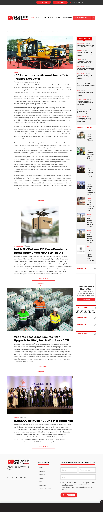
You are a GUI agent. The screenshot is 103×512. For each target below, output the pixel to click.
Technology (79, 107)
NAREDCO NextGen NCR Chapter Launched (90, 173)
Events (50, 18)
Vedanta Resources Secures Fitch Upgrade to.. (90, 156)
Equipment (16, 32)
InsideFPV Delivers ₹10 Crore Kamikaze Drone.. (90, 139)
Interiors (79, 59)
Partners (42, 475)
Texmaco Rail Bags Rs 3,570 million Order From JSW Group (85, 102)
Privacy (41, 482)
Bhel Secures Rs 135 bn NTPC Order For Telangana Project (86, 85)
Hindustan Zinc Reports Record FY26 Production (90, 254)
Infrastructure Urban (19, 246)
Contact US (67, 18)
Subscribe (60, 2)
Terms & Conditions (45, 489)
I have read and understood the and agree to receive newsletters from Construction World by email (78, 486)
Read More (43, 278)
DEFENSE (88, 131)
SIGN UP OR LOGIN (76, 2)
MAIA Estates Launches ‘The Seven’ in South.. (90, 221)
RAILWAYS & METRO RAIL (81, 98)
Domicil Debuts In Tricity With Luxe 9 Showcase (85, 61)
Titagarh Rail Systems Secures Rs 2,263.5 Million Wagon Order (85, 119)
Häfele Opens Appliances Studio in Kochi (90, 205)
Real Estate (17, 417)
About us (42, 471)
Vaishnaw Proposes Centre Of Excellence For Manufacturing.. (85, 110)
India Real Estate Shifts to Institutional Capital (91, 189)
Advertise (43, 2)
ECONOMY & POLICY (81, 43)
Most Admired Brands (82, 18)
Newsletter (42, 485)
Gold (44, 18)
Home (32, 18)
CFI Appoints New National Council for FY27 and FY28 (85, 46)
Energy (78, 90)
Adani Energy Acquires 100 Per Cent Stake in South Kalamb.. (85, 93)
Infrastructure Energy (19, 334)
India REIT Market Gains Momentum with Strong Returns (84, 54)
